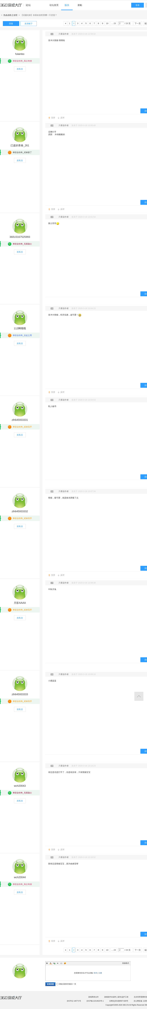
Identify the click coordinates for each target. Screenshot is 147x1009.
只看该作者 (64, 34)
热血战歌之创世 (10, 15)
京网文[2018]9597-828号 (118, 1001)
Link (54, 963)
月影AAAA (20, 602)
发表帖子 (29, 23)
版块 (67, 5)
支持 (53, 117)
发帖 (80, 5)
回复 (11, 23)
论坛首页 (54, 5)
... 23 (113, 23)
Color (50, 963)
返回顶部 (138, 696)
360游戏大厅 (14, 999)
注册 (100, 973)
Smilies (64, 963)
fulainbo (19, 54)
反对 (62, 117)
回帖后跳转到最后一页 (66, 984)
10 (107, 23)
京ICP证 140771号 (74, 1001)
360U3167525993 (19, 237)
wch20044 (20, 877)
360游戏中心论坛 (16, 6)
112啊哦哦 (20, 328)
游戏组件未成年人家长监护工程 (116, 997)
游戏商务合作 (93, 997)
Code (61, 963)
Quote (57, 963)
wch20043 (20, 785)
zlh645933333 (20, 694)
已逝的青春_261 (19, 145)
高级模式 (125, 963)
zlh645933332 (20, 511)
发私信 (20, 69)
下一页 (138, 23)
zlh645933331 (20, 419)
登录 (138, 5)
